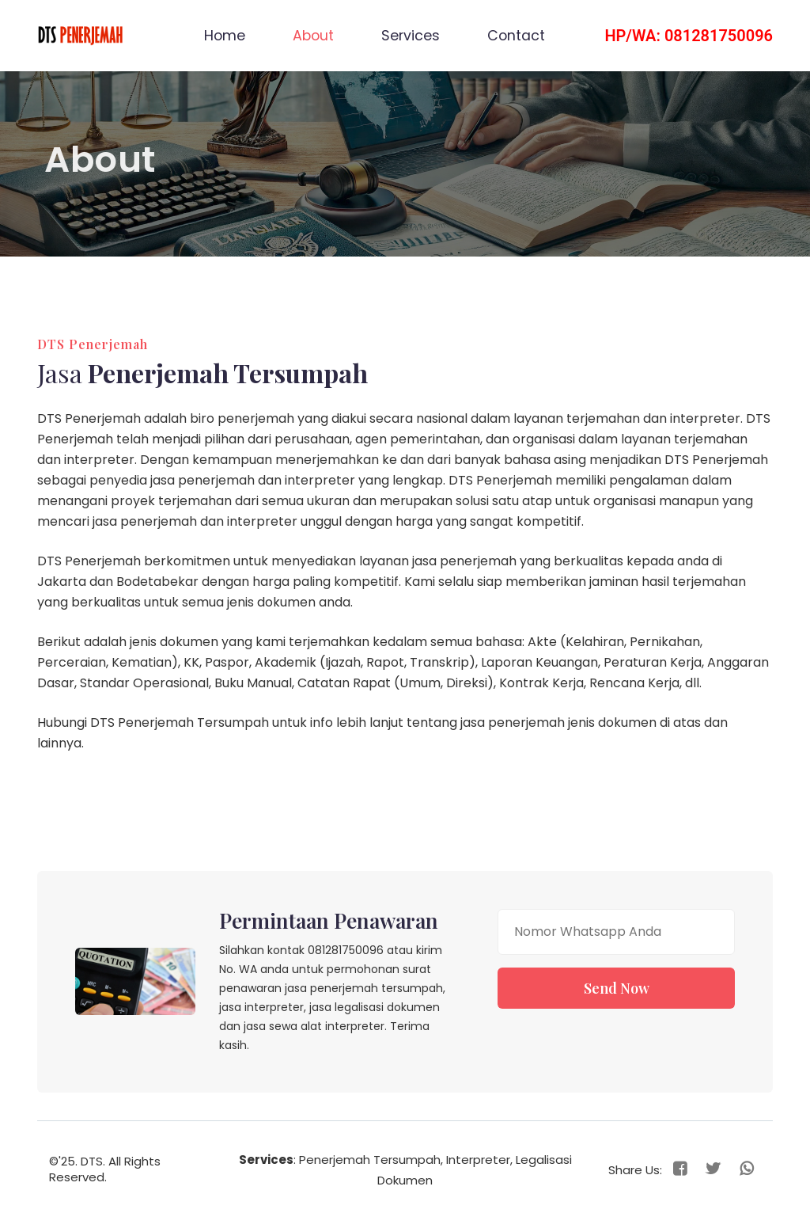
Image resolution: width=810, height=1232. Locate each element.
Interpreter (478, 1159)
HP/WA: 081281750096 (688, 35)
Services (410, 35)
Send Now (616, 988)
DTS (92, 1161)
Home (224, 35)
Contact (516, 35)
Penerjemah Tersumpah (370, 1159)
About (319, 35)
